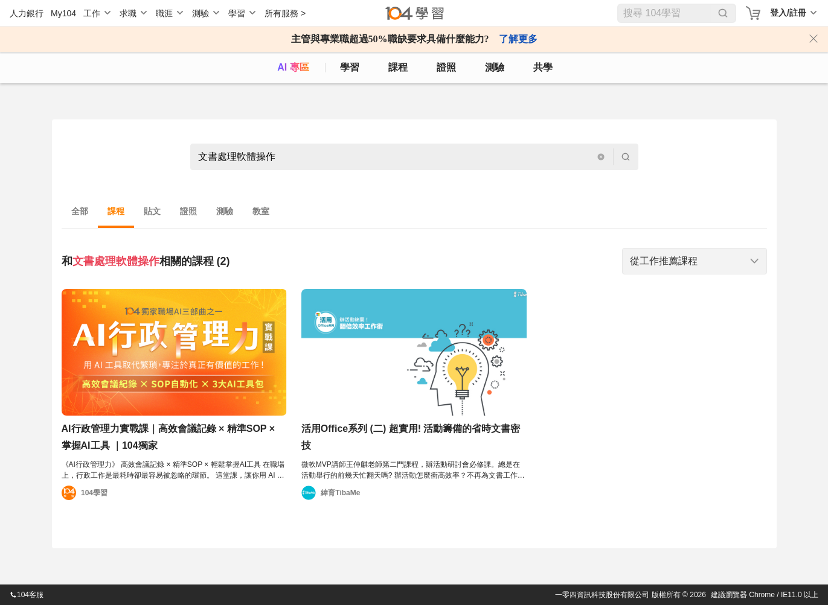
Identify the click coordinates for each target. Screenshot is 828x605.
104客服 (26, 595)
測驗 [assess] (494, 67)
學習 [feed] (349, 67)
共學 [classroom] (543, 67)
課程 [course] (398, 67)
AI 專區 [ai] (293, 67)
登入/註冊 (788, 12)
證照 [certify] (446, 67)
